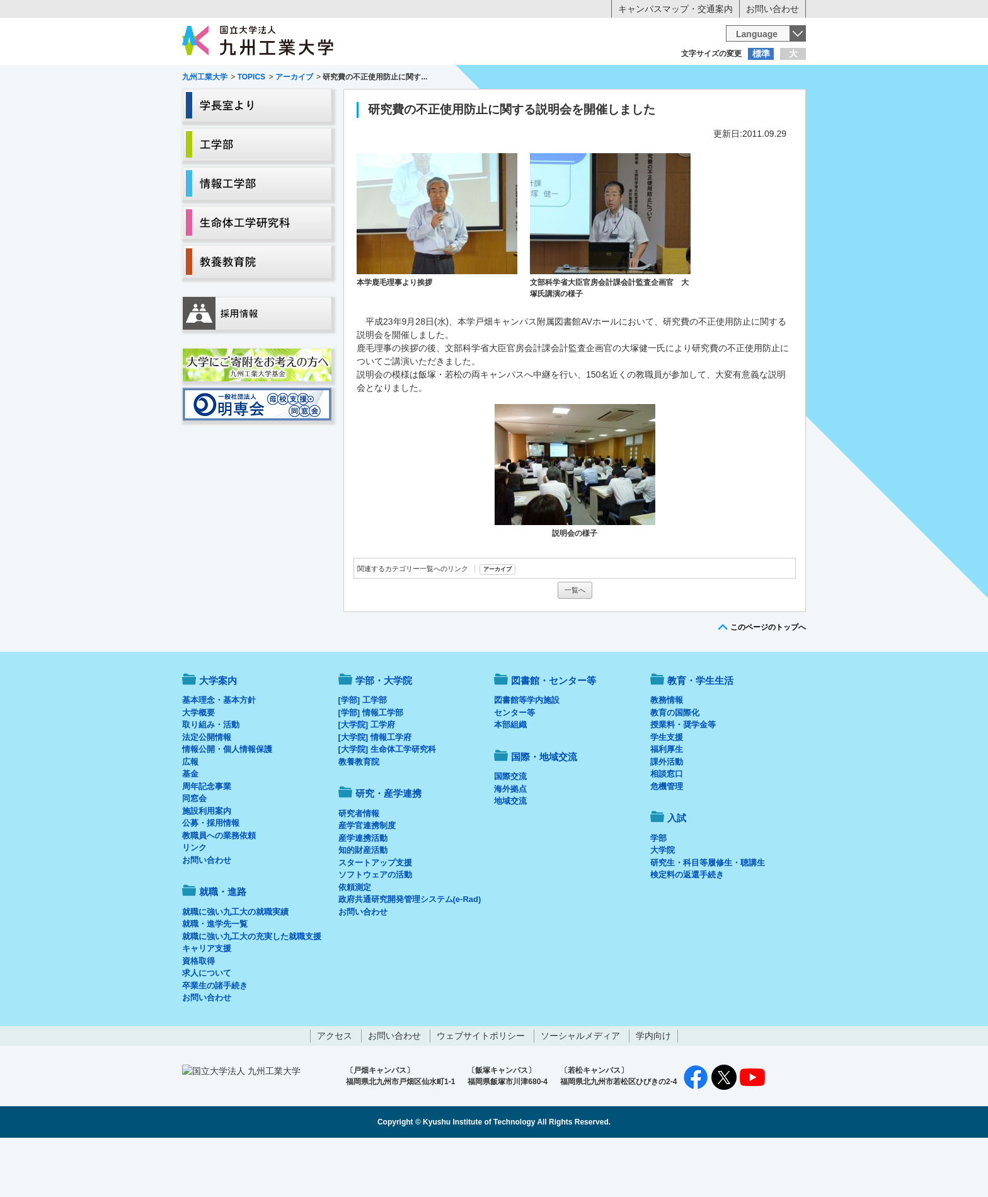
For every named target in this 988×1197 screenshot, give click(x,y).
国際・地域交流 (689, 105)
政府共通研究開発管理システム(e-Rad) (409, 951)
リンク (194, 900)
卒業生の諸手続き (215, 1038)
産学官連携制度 (367, 877)
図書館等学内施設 (527, 752)
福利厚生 (666, 801)
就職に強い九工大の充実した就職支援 (251, 988)
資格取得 (198, 1013)
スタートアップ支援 (375, 915)
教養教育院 (358, 814)
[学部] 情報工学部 (370, 765)
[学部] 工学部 (362, 752)
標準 (761, 54)
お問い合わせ (772, 9)
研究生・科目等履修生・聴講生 (707, 915)
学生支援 (666, 789)
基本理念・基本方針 (219, 752)
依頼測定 (354, 939)
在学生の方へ (369, 79)
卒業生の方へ (494, 79)
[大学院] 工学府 (366, 777)
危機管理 (666, 838)
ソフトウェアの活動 (375, 927)
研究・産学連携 (611, 105)
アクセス (334, 1088)
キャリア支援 (206, 1000)
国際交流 (510, 828)
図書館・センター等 (553, 732)
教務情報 (666, 752)
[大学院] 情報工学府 (374, 789)
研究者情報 (358, 865)
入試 (767, 105)
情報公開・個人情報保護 (227, 801)
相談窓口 (666, 826)
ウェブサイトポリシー (481, 1088)
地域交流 (510, 853)
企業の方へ (618, 79)
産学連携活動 (363, 890)
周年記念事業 (206, 838)
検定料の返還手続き (687, 927)
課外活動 (666, 814)
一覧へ (575, 642)
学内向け (653, 1088)
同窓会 (194, 850)
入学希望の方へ (244, 79)
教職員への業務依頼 (219, 888)
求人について (206, 1025)
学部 (658, 890)
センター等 (514, 765)
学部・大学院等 (299, 105)
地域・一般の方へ (743, 79)
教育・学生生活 (455, 105)
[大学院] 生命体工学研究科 (387, 801)
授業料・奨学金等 (683, 777)
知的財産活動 (363, 902)
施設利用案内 (206, 863)
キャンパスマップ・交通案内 (675, 9)
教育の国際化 (674, 765)
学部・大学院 (383, 732)
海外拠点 (510, 841)
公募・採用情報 (210, 875)
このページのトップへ (768, 679)
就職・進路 (533, 105)
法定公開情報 (206, 789)
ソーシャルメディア (580, 1088)
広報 (190, 814)
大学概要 (198, 765)
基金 (190, 826)
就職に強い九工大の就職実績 (235, 964)
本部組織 (510, 777)
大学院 (662, 902)
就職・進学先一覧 (215, 976)
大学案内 (221, 105)
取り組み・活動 (210, 777)
